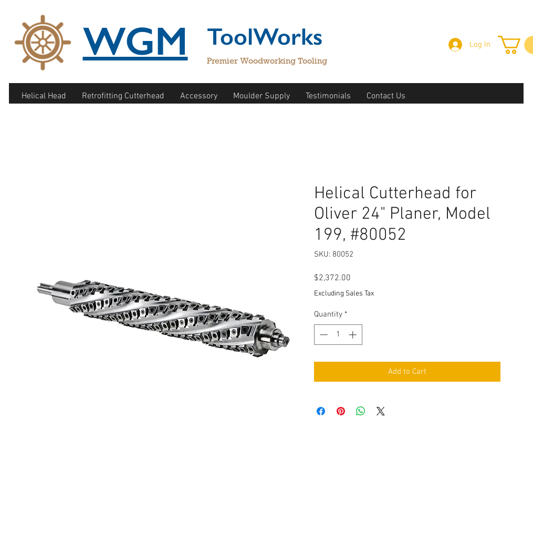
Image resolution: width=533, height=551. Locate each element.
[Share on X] (380, 411)
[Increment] (354, 334)
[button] (44, 96)
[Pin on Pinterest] (341, 411)
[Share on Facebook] (321, 411)
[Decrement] (323, 334)
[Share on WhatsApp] (360, 411)
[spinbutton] (338, 334)
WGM (135, 41)
